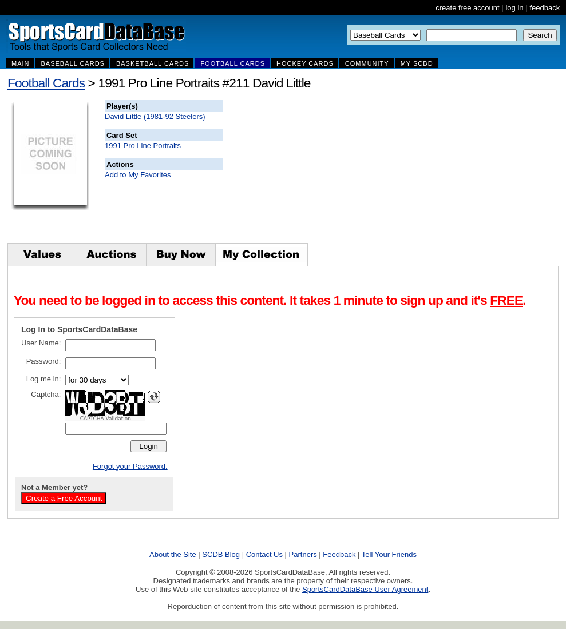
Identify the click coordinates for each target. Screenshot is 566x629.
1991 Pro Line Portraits (143, 145)
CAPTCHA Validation (105, 418)
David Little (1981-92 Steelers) (155, 116)
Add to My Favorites (138, 174)
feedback (544, 7)
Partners (303, 554)
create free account (467, 7)
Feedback (339, 554)
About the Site (172, 554)
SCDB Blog (221, 554)
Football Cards (46, 82)
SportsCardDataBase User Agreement (365, 589)
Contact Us (264, 554)
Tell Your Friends (389, 554)
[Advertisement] (430, 171)
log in (514, 7)
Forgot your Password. (130, 466)
